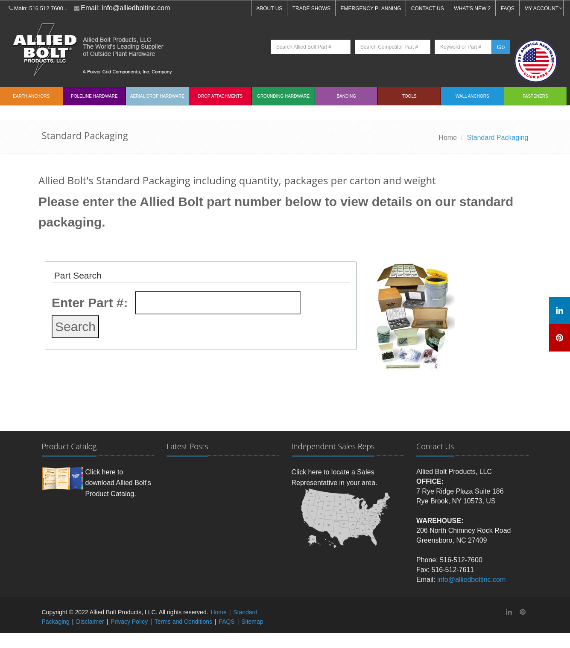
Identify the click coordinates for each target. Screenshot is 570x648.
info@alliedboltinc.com (136, 8)
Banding (346, 96)
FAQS (507, 9)
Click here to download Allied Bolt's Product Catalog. (118, 482)
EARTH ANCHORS (31, 96)
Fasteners (535, 96)
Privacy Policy (129, 621)
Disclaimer (90, 621)
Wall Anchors (472, 96)
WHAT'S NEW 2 (472, 9)
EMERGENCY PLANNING (371, 9)
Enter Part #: (90, 303)
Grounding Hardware (283, 96)
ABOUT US (269, 9)
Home (447, 137)
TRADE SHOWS (311, 9)
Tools (409, 96)
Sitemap (252, 621)
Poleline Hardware (94, 96)
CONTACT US (427, 9)
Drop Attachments (220, 96)
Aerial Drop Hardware (157, 96)
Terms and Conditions (183, 621)
